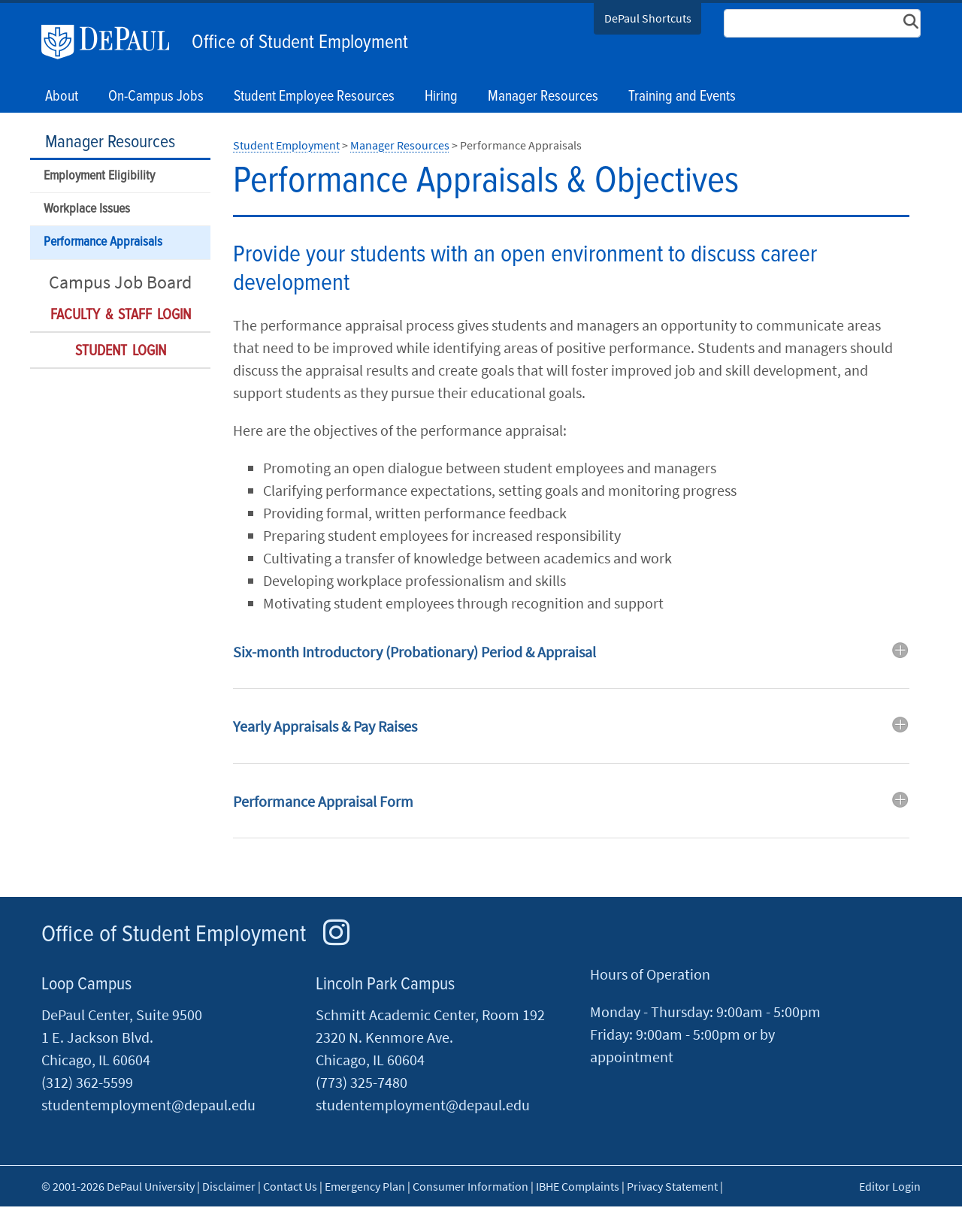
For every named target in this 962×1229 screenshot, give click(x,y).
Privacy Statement (672, 1186)
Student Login (120, 351)
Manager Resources (110, 142)
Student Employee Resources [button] (314, 97)
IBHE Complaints (577, 1186)
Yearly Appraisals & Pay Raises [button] (325, 726)
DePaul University (112, 42)
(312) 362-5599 (87, 1082)
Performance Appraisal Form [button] (323, 801)
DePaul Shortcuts (647, 18)
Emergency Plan (365, 1186)
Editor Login (890, 1186)
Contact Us (290, 1186)
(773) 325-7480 (361, 1082)
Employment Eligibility (99, 176)
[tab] (571, 663)
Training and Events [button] (682, 97)
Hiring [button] (441, 97)
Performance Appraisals (103, 242)
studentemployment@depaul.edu (148, 1104)
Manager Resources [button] (543, 97)
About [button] (61, 97)
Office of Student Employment (300, 43)
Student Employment (286, 144)
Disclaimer (229, 1186)
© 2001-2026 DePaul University (118, 1186)
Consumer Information (470, 1186)
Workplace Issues (87, 209)
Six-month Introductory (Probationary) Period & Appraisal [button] (414, 651)
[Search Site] (822, 23)
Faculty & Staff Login (120, 315)
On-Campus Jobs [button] (156, 97)
